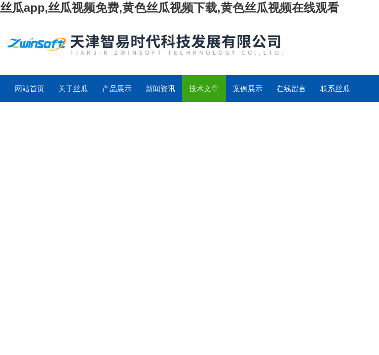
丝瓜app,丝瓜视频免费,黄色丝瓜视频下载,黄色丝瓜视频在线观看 (169, 7)
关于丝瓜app (73, 93)
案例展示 (248, 88)
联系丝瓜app (335, 93)
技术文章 (204, 88)
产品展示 (117, 88)
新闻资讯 (160, 88)
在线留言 (291, 88)
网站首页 (29, 88)
